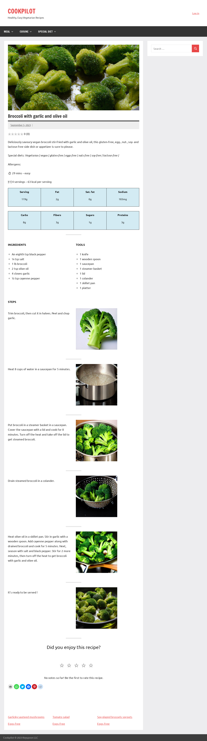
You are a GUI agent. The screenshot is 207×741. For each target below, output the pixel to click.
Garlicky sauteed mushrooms (29, 704)
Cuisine (26, 31)
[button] (16, 686)
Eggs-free (14, 723)
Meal (8, 31)
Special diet (47, 31)
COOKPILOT (22, 11)
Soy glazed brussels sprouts (118, 704)
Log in (195, 13)
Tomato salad (74, 704)
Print (10, 686)
